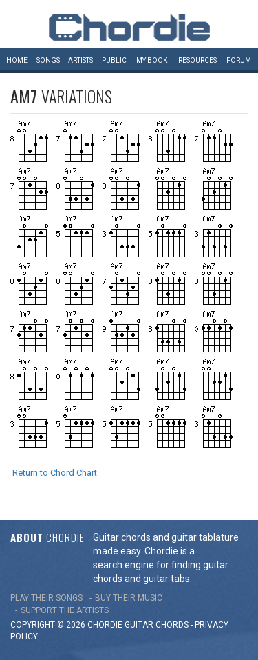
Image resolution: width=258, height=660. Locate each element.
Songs (48, 60)
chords (172, 625)
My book (151, 60)
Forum (238, 60)
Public (114, 60)
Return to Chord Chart (54, 473)
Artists (80, 60)
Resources (197, 60)
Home (17, 60)
